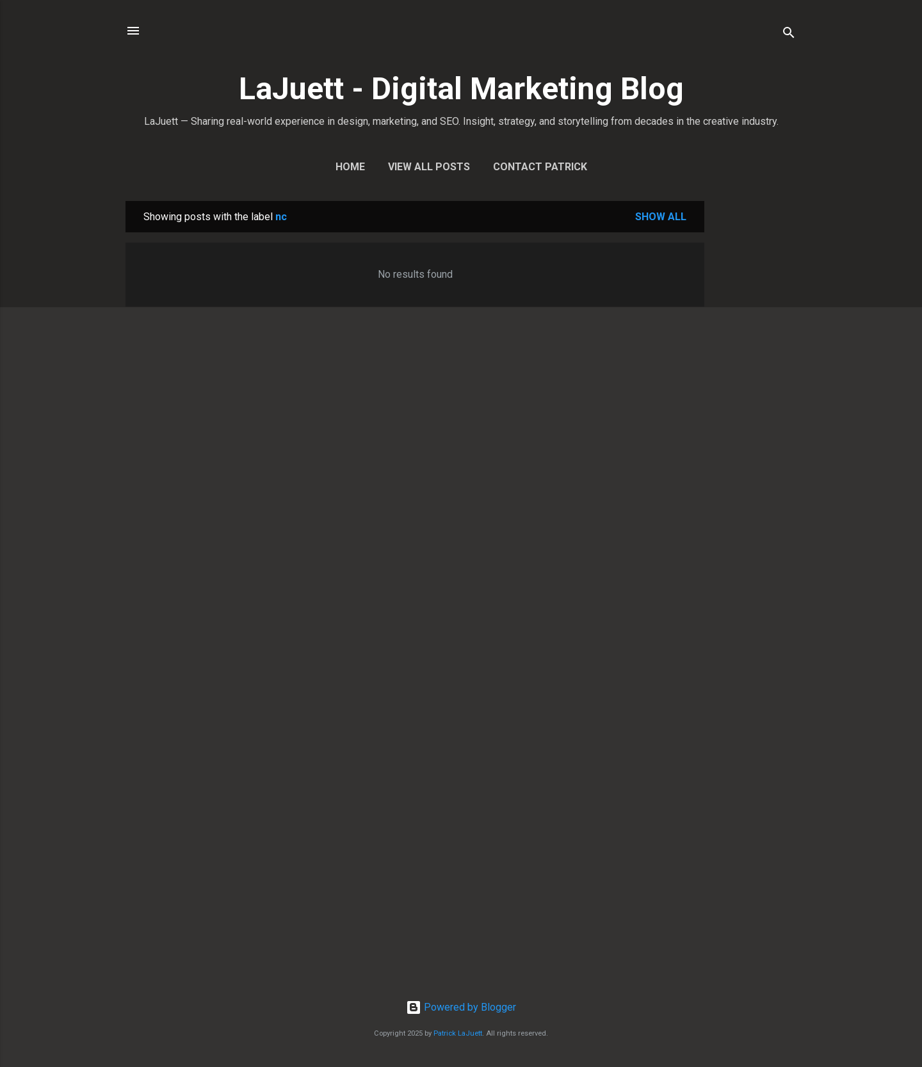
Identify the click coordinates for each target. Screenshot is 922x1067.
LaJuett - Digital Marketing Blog (461, 88)
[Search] (789, 34)
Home (350, 167)
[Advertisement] (756, 393)
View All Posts (429, 167)
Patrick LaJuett (457, 1033)
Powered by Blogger (461, 1007)
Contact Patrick (540, 167)
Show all (660, 217)
